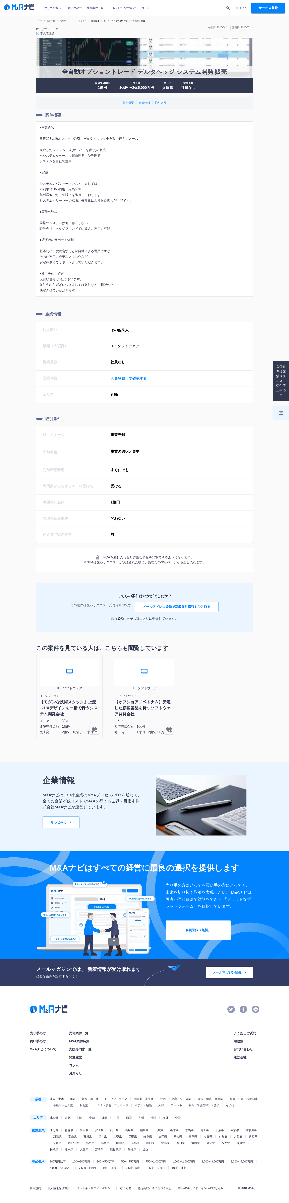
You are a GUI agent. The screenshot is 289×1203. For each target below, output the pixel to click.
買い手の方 (75, 8)
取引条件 (160, 102)
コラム (148, 8)
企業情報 (144, 102)
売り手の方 (53, 8)
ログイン (241, 8)
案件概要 (128, 102)
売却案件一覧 (97, 8)
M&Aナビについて (124, 8)
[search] (228, 8)
